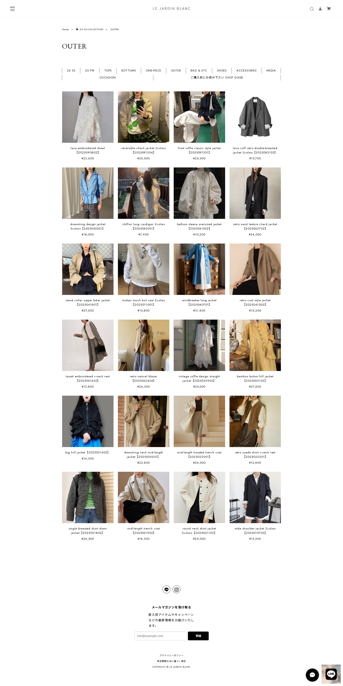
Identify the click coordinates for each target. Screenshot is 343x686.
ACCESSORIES (246, 71)
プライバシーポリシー (171, 655)
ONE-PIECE (153, 71)
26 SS (71, 71)
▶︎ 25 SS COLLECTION (89, 29)
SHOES (222, 71)
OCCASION (108, 78)
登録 (198, 635)
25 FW (89, 71)
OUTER (176, 71)
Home (65, 29)
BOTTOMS (128, 71)
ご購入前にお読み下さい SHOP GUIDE (217, 78)
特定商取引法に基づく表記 (171, 661)
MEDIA (271, 71)
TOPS (108, 71)
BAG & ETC (199, 71)
